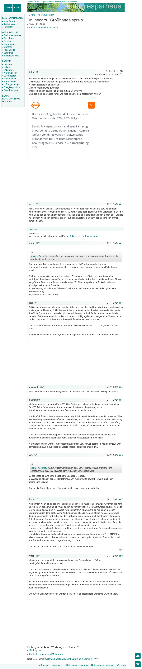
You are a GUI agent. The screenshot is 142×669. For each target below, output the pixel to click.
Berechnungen (10, 90)
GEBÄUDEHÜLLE (10, 32)
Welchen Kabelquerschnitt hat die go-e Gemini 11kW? (71, 659)
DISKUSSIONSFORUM (13, 18)
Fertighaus (8, 38)
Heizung (7, 64)
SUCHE (7, 101)
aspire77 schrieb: (39, 468)
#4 (121, 387)
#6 (121, 455)
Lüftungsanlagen (11, 84)
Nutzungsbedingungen (101, 665)
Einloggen (34, 650)
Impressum (56, 665)
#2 (121, 243)
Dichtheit (7, 47)
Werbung (121, 665)
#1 (121, 204)
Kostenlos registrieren (39, 654)
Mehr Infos (57, 654)
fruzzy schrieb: (37, 256)
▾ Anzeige (33, 229)
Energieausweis (10, 55)
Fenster (6, 41)
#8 (121, 556)
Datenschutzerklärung (76, 665)
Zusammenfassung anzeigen (42, 27)
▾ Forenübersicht (46, 15)
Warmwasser (9, 73)
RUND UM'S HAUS (11, 98)
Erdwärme (8, 70)
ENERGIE (6, 61)
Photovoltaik (9, 81)
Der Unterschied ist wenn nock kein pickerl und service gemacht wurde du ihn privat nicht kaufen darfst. (75, 257)
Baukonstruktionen (12, 35)
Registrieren (8, 24)
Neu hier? (7, 27)
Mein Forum (8, 21)
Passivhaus (8, 50)
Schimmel (7, 52)
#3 (121, 302)
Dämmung (8, 44)
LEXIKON (6, 96)
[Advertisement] (75, 49)
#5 (121, 399)
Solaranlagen (9, 78)
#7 (121, 499)
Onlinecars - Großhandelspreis (84, 236)
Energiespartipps (11, 87)
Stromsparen (9, 75)
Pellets (6, 67)
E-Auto (32, 15)
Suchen (43, 665)
